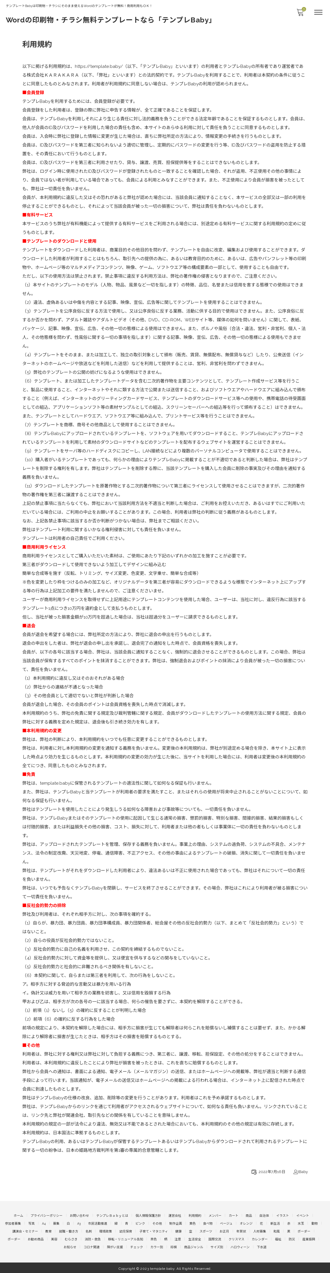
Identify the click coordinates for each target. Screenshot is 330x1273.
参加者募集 (13, 1223)
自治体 (264, 1216)
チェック (136, 1246)
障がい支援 (115, 1246)
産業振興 (308, 1238)
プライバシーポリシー (47, 1216)
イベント (302, 1216)
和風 (276, 1230)
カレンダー (260, 1238)
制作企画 (175, 1223)
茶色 (153, 1238)
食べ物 (208, 1223)
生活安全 (194, 1238)
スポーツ (206, 1230)
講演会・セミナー (25, 1230)
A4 (44, 1223)
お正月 (224, 1230)
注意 (177, 1238)
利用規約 (194, 1216)
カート (233, 1216)
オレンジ (246, 1223)
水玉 (301, 1223)
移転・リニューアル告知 (125, 1238)
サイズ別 (217, 1246)
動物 (314, 1223)
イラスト (282, 1216)
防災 (292, 1238)
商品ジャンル (193, 1246)
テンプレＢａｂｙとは (112, 1216)
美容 (54, 1238)
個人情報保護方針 (148, 1216)
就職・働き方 (68, 1230)
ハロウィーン (239, 1246)
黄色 (192, 1223)
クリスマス (236, 1238)
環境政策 (105, 1230)
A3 (79, 1223)
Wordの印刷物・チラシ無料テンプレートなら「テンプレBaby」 (111, 19)
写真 (31, 1223)
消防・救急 (93, 1238)
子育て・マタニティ (153, 1230)
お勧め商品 (36, 1238)
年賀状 (241, 1230)
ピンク (140, 1223)
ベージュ (226, 1223)
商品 (249, 1216)
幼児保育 (125, 1230)
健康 (178, 1230)
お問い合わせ (79, 1216)
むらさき (71, 1238)
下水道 (262, 1246)
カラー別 (156, 1246)
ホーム (18, 1216)
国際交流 (214, 1238)
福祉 (278, 1238)
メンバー (215, 1216)
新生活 (275, 1223)
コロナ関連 (92, 1246)
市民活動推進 (97, 1223)
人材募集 (259, 1230)
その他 (157, 1223)
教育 (48, 1230)
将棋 (173, 1246)
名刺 (88, 1230)
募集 (56, 1223)
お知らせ (69, 1246)
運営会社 (174, 1216)
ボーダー (304, 1230)
